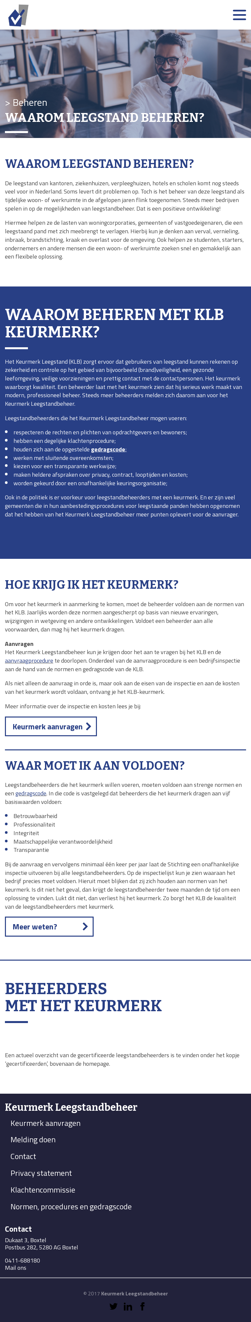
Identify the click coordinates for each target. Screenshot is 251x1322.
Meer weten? (34, 926)
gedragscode (30, 793)
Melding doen (33, 1139)
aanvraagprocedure (29, 660)
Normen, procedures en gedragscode (71, 1206)
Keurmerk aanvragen (47, 726)
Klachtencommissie (43, 1190)
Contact (23, 1156)
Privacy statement (41, 1173)
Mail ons (15, 1267)
